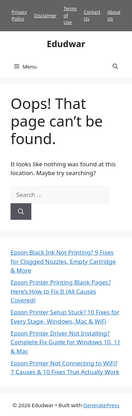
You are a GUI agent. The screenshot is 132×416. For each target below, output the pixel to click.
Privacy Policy (19, 15)
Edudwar (66, 44)
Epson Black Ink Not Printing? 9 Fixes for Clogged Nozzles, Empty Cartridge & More (63, 261)
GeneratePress (101, 405)
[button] (115, 66)
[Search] (21, 211)
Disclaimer (45, 15)
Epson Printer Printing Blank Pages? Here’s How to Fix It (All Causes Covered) (61, 291)
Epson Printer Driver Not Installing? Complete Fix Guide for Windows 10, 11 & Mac (65, 342)
